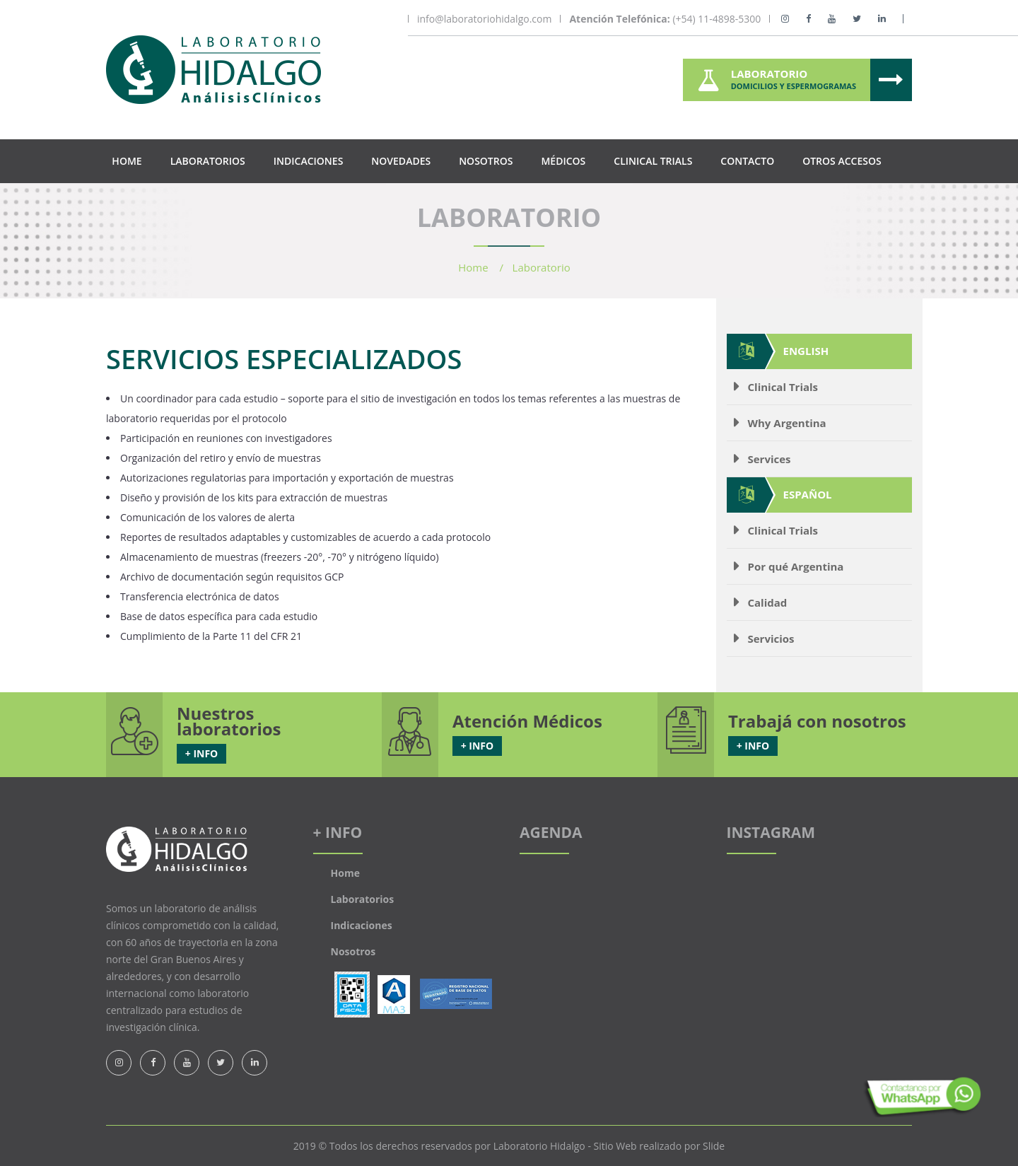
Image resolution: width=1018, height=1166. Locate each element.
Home (126, 161)
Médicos (563, 161)
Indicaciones (309, 161)
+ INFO (201, 753)
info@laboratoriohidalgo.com (484, 19)
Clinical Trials (653, 161)
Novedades (401, 161)
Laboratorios (207, 161)
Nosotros (486, 161)
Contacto (747, 161)
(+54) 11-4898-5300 (665, 19)
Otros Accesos (841, 161)
